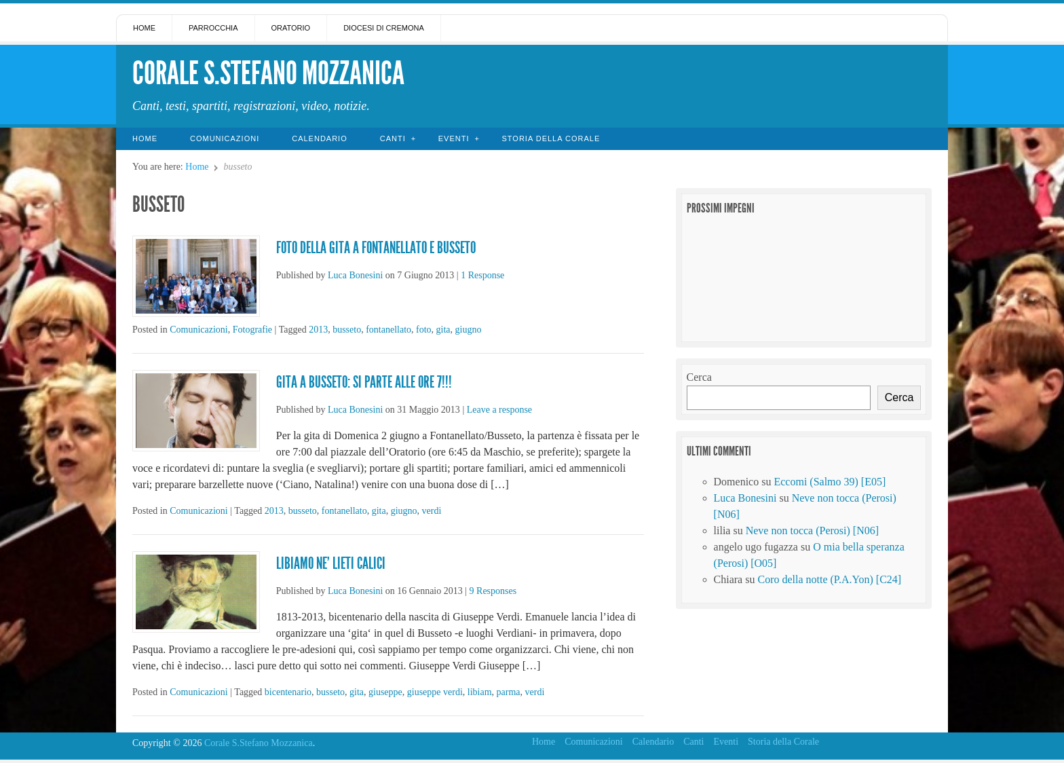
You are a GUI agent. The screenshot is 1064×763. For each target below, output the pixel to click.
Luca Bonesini (355, 275)
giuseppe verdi (435, 692)
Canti (393, 138)
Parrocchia (213, 28)
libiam (480, 692)
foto (424, 329)
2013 (318, 329)
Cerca (699, 377)
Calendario (319, 138)
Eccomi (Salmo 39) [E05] (830, 481)
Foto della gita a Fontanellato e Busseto (376, 247)
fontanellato (388, 329)
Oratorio (291, 28)
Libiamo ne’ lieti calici (330, 563)
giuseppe (385, 692)
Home (144, 28)
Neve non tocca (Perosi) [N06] (812, 530)
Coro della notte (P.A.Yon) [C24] (829, 579)
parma (508, 692)
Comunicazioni (224, 138)
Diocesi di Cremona (383, 28)
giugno (468, 329)
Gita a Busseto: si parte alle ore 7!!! (364, 382)
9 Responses (493, 591)
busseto (346, 329)
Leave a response (499, 410)
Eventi (454, 138)
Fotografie (252, 329)
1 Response (482, 275)
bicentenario (288, 692)
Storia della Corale (550, 138)
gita (443, 329)
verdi (432, 511)
